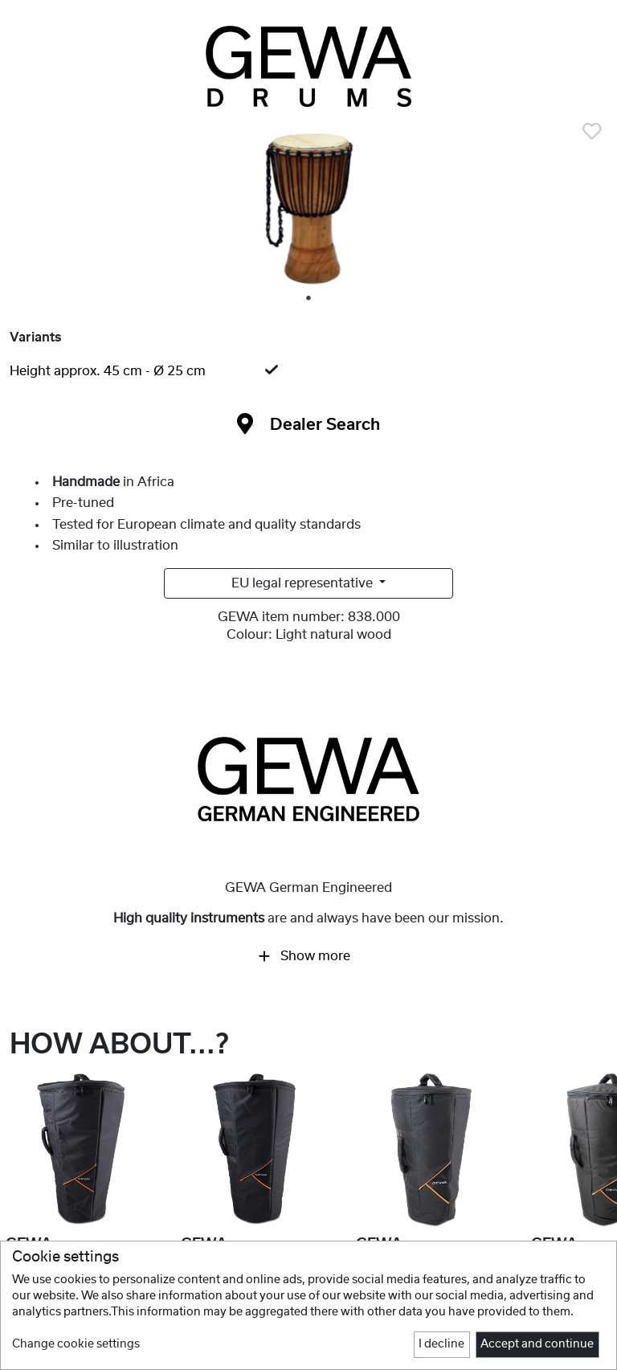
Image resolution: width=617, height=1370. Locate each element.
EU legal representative (303, 583)
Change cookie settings (76, 1344)
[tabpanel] (308, 209)
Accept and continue (537, 1344)
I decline (441, 1344)
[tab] (308, 371)
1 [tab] (309, 299)
